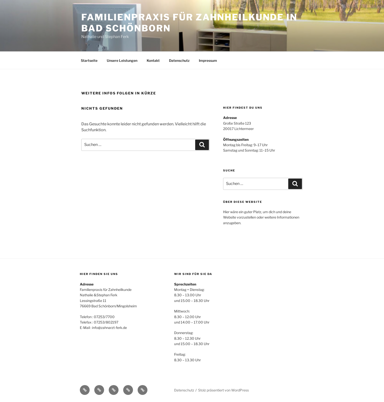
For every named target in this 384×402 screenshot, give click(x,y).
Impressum (208, 60)
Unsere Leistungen (122, 60)
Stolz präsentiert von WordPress (223, 390)
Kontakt (153, 60)
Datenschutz (179, 60)
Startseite (89, 60)
